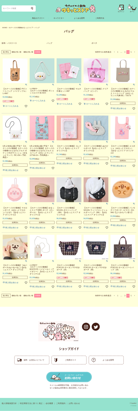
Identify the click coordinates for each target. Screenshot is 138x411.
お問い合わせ (74, 404)
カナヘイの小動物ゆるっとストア (21, 28)
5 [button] (131, 52)
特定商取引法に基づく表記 (31, 404)
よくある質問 (79, 18)
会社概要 (49, 404)
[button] (114, 52)
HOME (4, 28)
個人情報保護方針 (9, 404)
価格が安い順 (16, 52)
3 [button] (124, 52)
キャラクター (59, 18)
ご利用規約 (60, 404)
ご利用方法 (99, 18)
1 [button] (117, 52)
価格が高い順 (28, 52)
